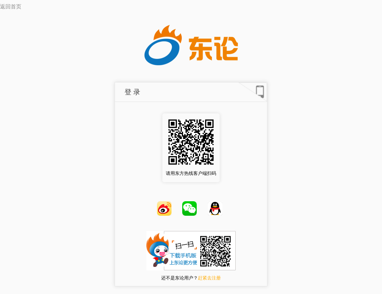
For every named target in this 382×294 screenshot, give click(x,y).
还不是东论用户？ (191, 278)
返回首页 (10, 7)
